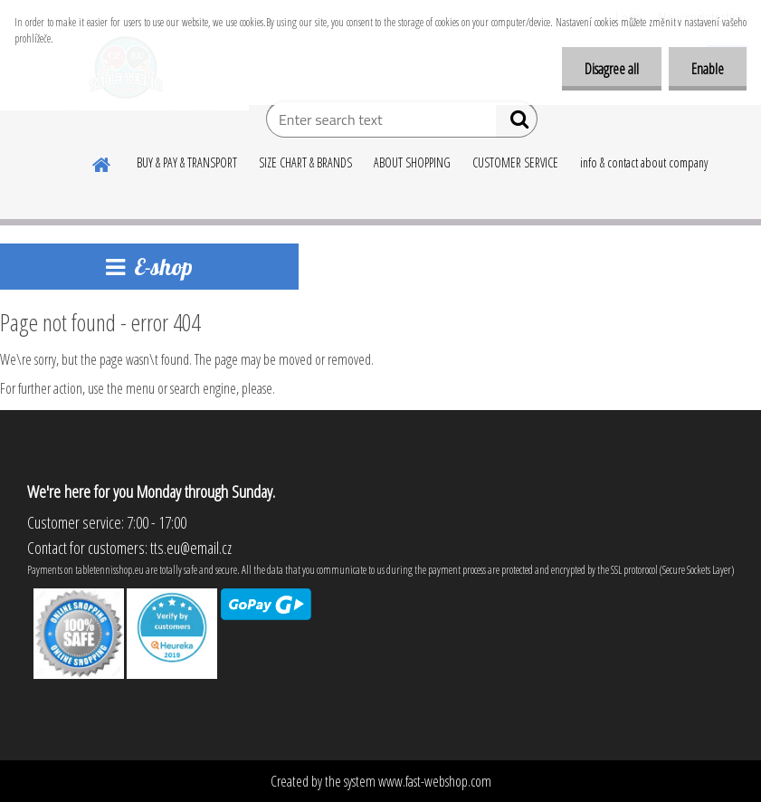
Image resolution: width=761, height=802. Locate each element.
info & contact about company (644, 162)
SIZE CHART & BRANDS (305, 162)
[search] (516, 123)
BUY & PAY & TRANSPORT (187, 162)
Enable (707, 69)
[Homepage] (102, 162)
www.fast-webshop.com (434, 781)
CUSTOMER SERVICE (515, 162)
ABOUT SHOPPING (412, 162)
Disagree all (612, 69)
